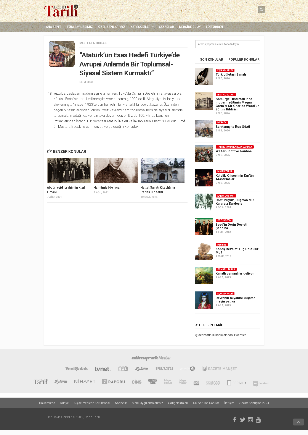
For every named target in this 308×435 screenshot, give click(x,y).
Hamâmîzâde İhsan (107, 187)
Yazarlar (166, 27)
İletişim (229, 403)
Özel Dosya (224, 220)
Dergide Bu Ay (190, 27)
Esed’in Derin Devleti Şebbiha (231, 226)
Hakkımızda (47, 403)
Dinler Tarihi (225, 171)
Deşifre (221, 245)
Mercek (221, 122)
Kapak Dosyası (225, 196)
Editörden (214, 27)
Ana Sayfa (53, 27)
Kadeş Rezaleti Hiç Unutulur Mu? (237, 250)
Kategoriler (140, 27)
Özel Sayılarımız (111, 27)
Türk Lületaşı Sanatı (231, 74)
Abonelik (121, 403)
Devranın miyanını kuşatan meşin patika (235, 299)
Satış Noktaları (178, 403)
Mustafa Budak (93, 43)
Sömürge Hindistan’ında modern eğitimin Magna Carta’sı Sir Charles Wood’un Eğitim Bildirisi (238, 104)
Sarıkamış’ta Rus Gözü (233, 127)
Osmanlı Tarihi (226, 269)
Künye (64, 403)
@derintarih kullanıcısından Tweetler (220, 335)
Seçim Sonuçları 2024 (254, 403)
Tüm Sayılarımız (80, 27)
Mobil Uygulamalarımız (147, 403)
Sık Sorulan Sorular (206, 403)
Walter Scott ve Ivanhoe (234, 151)
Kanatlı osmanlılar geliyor (235, 273)
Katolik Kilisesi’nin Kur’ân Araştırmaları (235, 177)
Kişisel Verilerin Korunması (92, 403)
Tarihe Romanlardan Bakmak (234, 147)
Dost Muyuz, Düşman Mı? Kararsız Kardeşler (235, 201)
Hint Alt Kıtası (225, 95)
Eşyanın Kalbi (225, 70)
